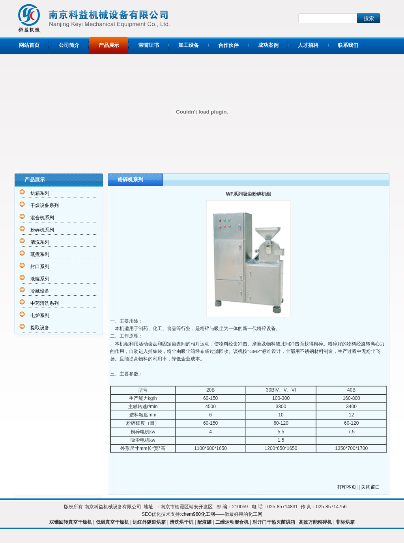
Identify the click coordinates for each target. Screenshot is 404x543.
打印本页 (346, 487)
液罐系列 (39, 279)
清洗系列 (39, 242)
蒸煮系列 (39, 254)
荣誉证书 (148, 45)
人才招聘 (308, 45)
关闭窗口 (370, 487)
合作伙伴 (228, 45)
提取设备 (39, 327)
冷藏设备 (39, 291)
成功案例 (268, 45)
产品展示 (109, 45)
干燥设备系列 (44, 205)
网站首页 (29, 45)
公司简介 (69, 45)
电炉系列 (39, 315)
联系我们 (348, 45)
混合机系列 (42, 217)
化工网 (255, 514)
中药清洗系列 (44, 303)
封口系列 (39, 266)
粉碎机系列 (42, 230)
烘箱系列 (39, 193)
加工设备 (188, 45)
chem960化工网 (198, 514)
